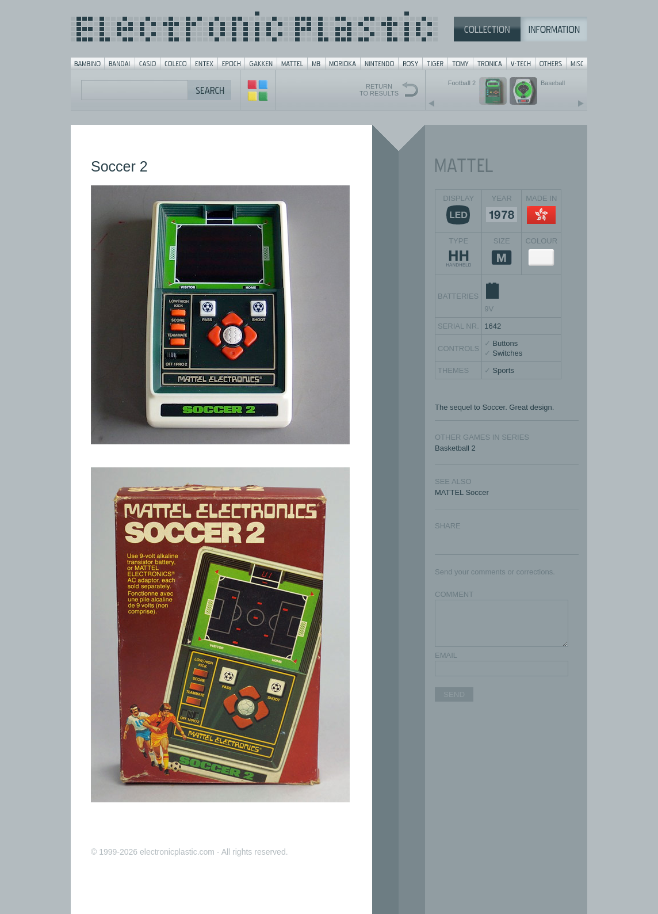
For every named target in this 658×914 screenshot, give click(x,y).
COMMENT (454, 594)
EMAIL (446, 655)
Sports (503, 370)
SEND (454, 694)
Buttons (505, 343)
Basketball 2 (455, 448)
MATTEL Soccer (462, 492)
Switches (507, 353)
